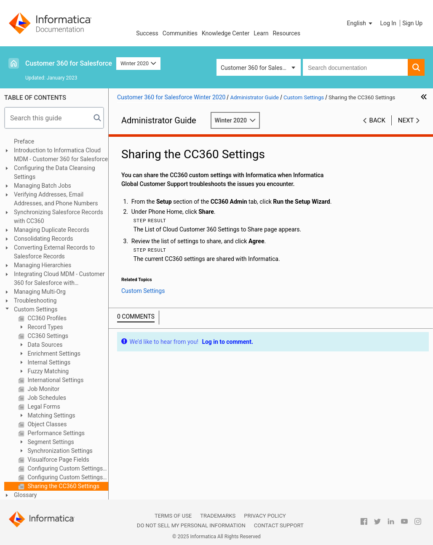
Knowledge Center (225, 33)
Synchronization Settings (59, 450)
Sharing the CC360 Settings (62, 486)
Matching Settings (50, 415)
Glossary (25, 495)
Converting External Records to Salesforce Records (54, 252)
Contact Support (279, 525)
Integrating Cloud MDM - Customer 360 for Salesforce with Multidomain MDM (59, 279)
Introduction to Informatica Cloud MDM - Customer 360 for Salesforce (61, 154)
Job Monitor (42, 388)
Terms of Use (173, 516)
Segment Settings (50, 442)
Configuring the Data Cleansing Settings (54, 172)
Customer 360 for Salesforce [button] (258, 67)
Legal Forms (43, 406)
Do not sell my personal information (191, 525)
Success (147, 33)
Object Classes (46, 424)
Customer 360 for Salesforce (68, 63)
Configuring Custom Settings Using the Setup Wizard (67, 477)
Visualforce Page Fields (57, 459)
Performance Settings (55, 433)
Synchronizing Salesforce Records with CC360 (58, 216)
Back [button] (377, 120)
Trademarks (217, 516)
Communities (180, 33)
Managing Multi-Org (40, 291)
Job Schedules (46, 397)
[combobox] (355, 67)
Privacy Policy (265, 516)
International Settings (54, 380)
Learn (261, 33)
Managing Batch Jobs (42, 185)
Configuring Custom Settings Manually (67, 468)
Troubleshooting (35, 300)
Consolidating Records (43, 238)
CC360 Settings (47, 335)
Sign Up (412, 23)
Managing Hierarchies (42, 265)
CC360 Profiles (46, 318)
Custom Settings (35, 309)
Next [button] (406, 120)
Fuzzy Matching (47, 371)
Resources (286, 33)
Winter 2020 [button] (138, 63)
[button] (360, 23)
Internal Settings (48, 362)
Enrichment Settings (53, 353)
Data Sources (44, 344)
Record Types (44, 327)
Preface (24, 141)
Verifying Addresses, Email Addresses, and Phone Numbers (56, 199)
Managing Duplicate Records (51, 229)
